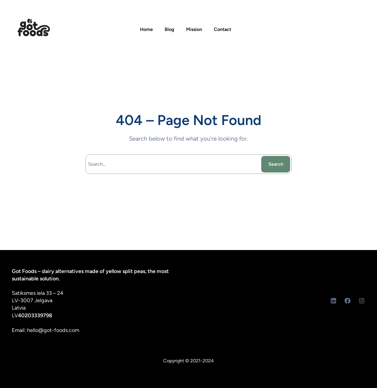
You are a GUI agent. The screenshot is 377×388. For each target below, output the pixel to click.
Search (275, 164)
